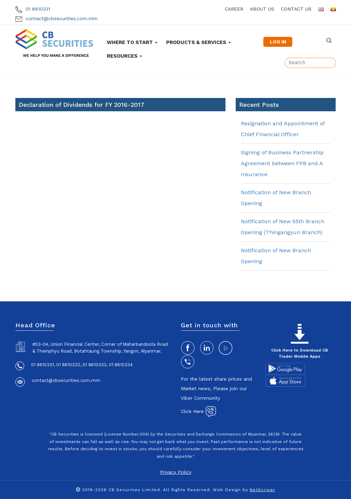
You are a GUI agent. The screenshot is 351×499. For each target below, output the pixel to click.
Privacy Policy (175, 472)
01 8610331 (32, 9)
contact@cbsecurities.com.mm (56, 18)
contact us (296, 9)
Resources (124, 56)
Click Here (198, 411)
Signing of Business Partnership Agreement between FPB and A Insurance (282, 163)
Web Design (227, 489)
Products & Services (198, 42)
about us (262, 9)
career (234, 9)
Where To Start (132, 42)
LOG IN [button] (278, 41)
